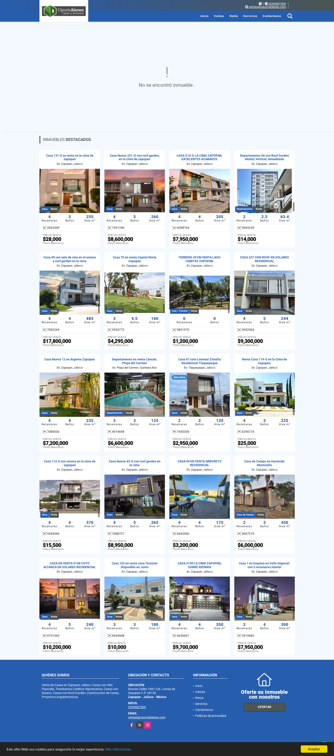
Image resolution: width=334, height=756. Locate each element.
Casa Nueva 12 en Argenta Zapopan (69, 359)
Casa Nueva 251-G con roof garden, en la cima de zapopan (135, 157)
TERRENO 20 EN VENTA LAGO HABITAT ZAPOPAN (199, 259)
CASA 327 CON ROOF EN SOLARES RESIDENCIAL (264, 259)
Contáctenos (272, 16)
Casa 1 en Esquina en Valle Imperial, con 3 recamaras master (264, 565)
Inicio (204, 16)
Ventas (219, 16)
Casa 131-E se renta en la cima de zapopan (70, 157)
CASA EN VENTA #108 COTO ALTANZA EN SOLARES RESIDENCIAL (69, 565)
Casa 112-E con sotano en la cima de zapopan (70, 463)
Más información (118, 749)
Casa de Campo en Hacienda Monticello (264, 463)
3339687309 (277, 4)
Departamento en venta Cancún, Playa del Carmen (134, 361)
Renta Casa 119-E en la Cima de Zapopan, (264, 361)
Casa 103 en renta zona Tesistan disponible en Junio (135, 565)
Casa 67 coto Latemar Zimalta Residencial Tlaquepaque (199, 361)
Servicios (250, 16)
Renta (234, 16)
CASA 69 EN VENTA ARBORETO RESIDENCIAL (200, 463)
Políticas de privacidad (210, 716)
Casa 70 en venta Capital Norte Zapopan (134, 259)
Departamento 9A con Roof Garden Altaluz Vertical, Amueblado (264, 157)
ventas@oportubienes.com (146, 717)
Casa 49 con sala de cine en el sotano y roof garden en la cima (69, 259)
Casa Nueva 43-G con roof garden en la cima (134, 463)
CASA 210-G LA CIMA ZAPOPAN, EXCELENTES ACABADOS (199, 157)
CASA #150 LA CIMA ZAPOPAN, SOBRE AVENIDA (199, 565)
